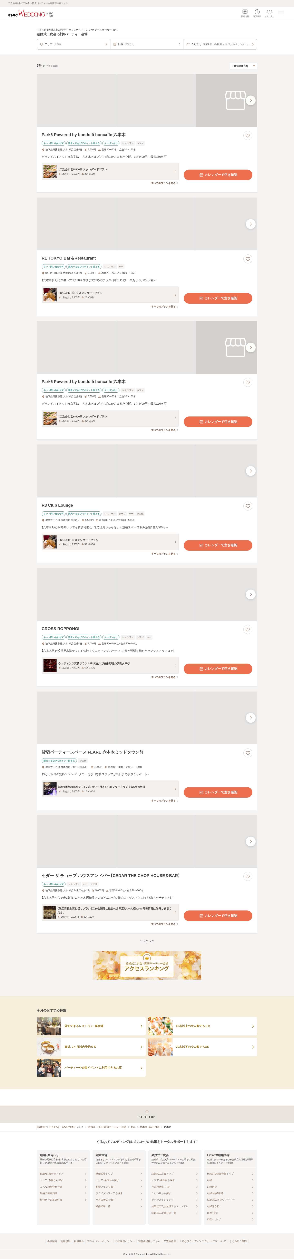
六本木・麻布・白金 (149, 1127)
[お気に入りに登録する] (247, 135)
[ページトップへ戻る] (147, 1114)
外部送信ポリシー (125, 1241)
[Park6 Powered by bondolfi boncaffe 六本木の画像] (147, 100)
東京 (132, 1127)
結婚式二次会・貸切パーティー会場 (107, 1127)
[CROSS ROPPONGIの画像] (147, 594)
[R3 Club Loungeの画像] (147, 470)
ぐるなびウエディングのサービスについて (202, 1241)
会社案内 (52, 1241)
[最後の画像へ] (251, 100)
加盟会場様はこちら (149, 1241)
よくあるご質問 (238, 1241)
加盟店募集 (170, 1241)
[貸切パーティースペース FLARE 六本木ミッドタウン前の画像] (147, 718)
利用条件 (79, 1241)
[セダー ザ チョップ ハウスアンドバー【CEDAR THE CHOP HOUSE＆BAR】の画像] (147, 841)
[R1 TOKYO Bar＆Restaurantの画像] (147, 224)
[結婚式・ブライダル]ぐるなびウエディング (60, 1127)
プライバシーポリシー (99, 1241)
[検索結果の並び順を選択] (243, 66)
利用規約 (65, 1241)
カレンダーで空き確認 (218, 174)
